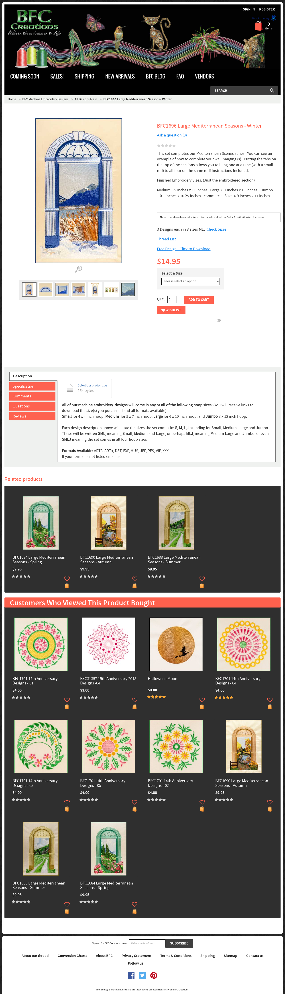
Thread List (166, 239)
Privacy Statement (136, 955)
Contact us (254, 955)
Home (12, 99)
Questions (21, 406)
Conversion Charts (72, 955)
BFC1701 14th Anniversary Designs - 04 (238, 681)
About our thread (35, 955)
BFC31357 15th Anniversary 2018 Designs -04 (108, 681)
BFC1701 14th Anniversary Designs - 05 (102, 783)
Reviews (19, 416)
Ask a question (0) (172, 135)
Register (267, 9)
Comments (22, 396)
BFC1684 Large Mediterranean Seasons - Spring (38, 560)
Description (22, 376)
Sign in (249, 9)
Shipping (207, 955)
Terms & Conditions (175, 955)
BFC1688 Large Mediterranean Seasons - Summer (174, 560)
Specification (23, 386)
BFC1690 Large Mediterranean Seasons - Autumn (106, 560)
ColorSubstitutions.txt (92, 386)
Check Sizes (216, 229)
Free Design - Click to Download (183, 249)
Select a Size (172, 273)
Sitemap (230, 955)
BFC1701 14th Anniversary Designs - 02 (170, 783)
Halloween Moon (162, 679)
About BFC (104, 955)
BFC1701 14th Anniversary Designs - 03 (35, 783)
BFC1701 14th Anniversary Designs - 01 (35, 681)
